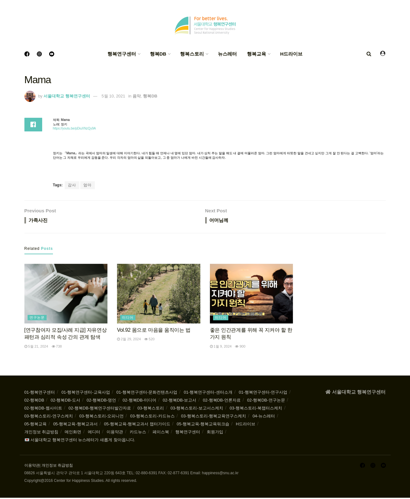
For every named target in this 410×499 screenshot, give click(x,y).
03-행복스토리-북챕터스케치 (256, 409)
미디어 (127, 319)
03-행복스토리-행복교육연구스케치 (213, 417)
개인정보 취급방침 (41, 433)
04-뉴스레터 (263, 417)
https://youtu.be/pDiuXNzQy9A (74, 128)
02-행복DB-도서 (65, 401)
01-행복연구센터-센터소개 (208, 393)
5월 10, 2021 (113, 96)
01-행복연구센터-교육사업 (86, 393)
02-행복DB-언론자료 (222, 401)
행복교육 (256, 54)
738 (57, 347)
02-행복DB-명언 (101, 401)
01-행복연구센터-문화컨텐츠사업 (146, 393)
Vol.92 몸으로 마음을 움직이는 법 (154, 331)
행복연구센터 (121, 54)
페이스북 (161, 433)
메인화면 (73, 433)
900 (240, 347)
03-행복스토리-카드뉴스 (152, 417)
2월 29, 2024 (129, 340)
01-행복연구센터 (39, 393)
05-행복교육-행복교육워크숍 (203, 425)
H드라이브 (291, 54)
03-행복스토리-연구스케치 (48, 417)
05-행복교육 (35, 425)
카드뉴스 (138, 433)
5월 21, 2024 (36, 347)
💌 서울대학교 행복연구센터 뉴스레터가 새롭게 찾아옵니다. (79, 441)
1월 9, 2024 (221, 347)
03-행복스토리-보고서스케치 (197, 409)
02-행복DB (34, 401)
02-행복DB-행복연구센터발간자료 (99, 409)
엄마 (87, 185)
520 (149, 340)
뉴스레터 (227, 54)
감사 (72, 185)
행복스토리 (192, 54)
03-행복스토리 (151, 409)
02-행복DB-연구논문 (266, 401)
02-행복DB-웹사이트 (43, 409)
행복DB (158, 54)
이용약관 (115, 433)
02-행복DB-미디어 (139, 401)
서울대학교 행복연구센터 (66, 96)
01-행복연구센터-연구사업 (263, 393)
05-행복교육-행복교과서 (75, 425)
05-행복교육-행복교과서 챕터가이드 (137, 425)
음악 (137, 96)
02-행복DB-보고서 (179, 401)
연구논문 (37, 319)
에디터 (94, 433)
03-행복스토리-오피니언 (101, 417)
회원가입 (215, 433)
